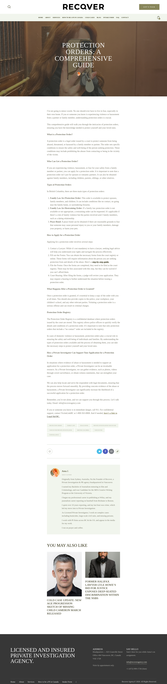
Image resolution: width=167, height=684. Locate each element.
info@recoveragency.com (136, 662)
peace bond (84, 425)
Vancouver (98, 430)
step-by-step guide (100, 262)
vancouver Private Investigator (60, 430)
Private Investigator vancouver (105, 425)
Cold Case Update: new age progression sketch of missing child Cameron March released (64, 607)
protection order (55, 425)
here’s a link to (110, 413)
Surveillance (54, 434)
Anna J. (65, 471)
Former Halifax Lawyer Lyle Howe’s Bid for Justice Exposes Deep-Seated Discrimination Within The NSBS (102, 590)
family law (71, 425)
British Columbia (83, 430)
